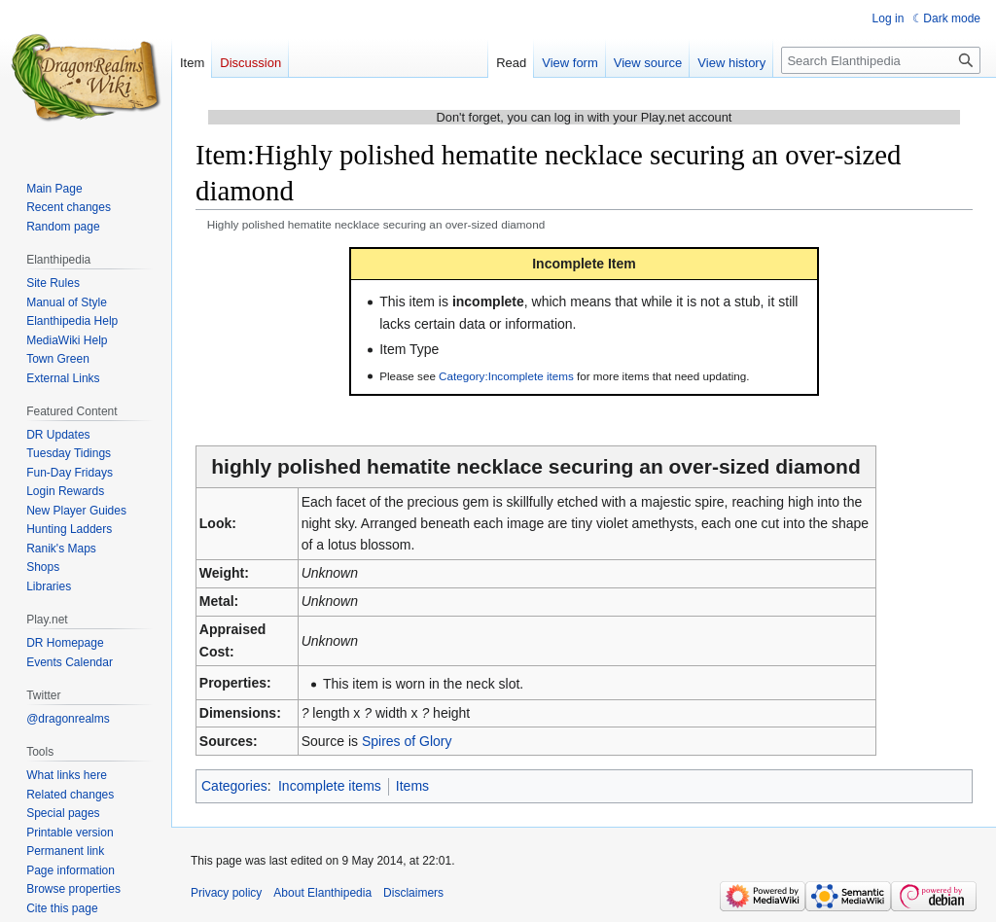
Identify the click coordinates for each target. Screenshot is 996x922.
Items (412, 786)
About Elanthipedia (322, 893)
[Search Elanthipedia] (880, 60)
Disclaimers (413, 893)
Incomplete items (329, 786)
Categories (234, 786)
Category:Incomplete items (506, 376)
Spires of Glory (407, 741)
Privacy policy (226, 893)
